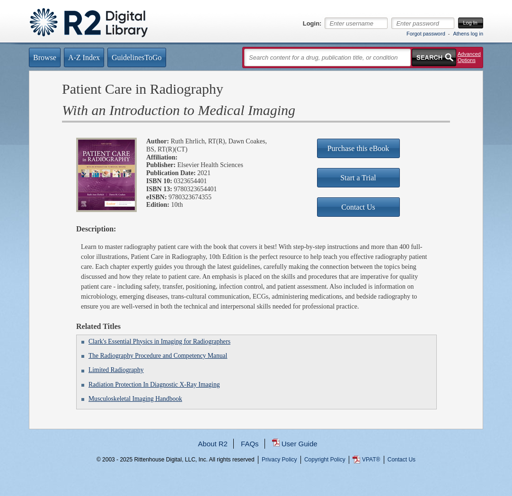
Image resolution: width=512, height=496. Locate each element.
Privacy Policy (279, 459)
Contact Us (401, 459)
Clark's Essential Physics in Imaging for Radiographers (159, 341)
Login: (312, 23)
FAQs (250, 444)
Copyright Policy (324, 459)
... (256, 494)
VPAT (371, 459)
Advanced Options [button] (469, 57)
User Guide (300, 444)
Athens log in (468, 33)
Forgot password (425, 33)
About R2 (213, 444)
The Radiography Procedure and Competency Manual (157, 355)
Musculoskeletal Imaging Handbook (135, 398)
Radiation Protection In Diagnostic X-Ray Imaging (154, 384)
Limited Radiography (116, 369)
